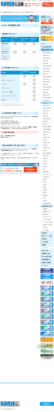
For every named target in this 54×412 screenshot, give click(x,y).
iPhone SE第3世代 (47, 126)
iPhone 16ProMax (47, 52)
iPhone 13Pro (46, 89)
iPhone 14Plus (46, 81)
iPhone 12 (45, 102)
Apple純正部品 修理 (46, 46)
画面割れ (45, 209)
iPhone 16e (45, 63)
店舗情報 (44, 244)
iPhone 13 (45, 92)
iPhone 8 (45, 134)
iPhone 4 (45, 166)
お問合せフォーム (47, 404)
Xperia (44, 192)
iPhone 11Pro (46, 110)
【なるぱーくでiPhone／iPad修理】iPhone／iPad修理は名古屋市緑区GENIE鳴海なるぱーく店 (17, 0)
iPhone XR (45, 116)
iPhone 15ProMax (47, 65)
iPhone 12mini (46, 105)
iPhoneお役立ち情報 (46, 256)
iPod (44, 198)
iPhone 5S (45, 155)
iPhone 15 (45, 73)
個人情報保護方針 (46, 259)
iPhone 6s (45, 145)
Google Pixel (46, 176)
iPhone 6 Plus (46, 147)
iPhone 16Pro (46, 55)
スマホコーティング (47, 174)
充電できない (46, 214)
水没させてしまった (47, 216)
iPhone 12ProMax (47, 97)
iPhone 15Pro (46, 68)
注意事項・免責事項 (46, 262)
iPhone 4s (45, 163)
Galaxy (44, 184)
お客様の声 (44, 238)
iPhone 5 (45, 161)
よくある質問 (45, 242)
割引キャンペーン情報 (47, 235)
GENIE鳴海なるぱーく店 (10, 409)
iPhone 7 (45, 139)
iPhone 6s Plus (46, 142)
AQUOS (45, 190)
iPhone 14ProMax (47, 76)
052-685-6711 (33, 3)
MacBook (45, 195)
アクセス (45, 247)
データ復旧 (45, 230)
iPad (44, 169)
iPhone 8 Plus (46, 132)
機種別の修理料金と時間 (47, 49)
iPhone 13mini (46, 95)
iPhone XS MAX (46, 118)
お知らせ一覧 (45, 250)
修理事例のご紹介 (46, 253)
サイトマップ (45, 265)
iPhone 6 (45, 150)
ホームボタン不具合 (47, 222)
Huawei (45, 179)
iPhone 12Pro (46, 100)
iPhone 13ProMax (47, 87)
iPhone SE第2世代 (47, 129)
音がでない (45, 227)
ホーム (43, 43)
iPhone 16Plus (46, 58)
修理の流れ (44, 233)
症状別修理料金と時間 (47, 206)
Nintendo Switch (46, 203)
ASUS (44, 187)
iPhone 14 (45, 84)
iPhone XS (45, 121)
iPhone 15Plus (46, 71)
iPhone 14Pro (46, 79)
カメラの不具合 (46, 219)
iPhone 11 (45, 113)
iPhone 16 (45, 60)
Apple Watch (46, 171)
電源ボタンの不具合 (47, 224)
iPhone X (45, 124)
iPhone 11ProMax (47, 108)
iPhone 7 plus (46, 137)
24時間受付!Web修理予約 (47, 4)
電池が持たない (46, 211)
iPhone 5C (45, 158)
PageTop (50, 327)
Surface (45, 200)
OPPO (44, 182)
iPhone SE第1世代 (47, 153)
